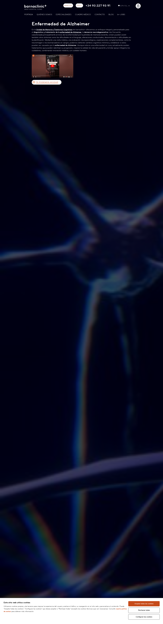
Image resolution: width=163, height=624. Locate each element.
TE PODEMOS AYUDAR (47, 82)
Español (123, 6)
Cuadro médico (83, 14)
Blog (111, 14)
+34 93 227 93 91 (98, 5)
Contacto (100, 14)
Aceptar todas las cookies (144, 603)
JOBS (121, 14)
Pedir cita (68, 6)
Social (79, 6)
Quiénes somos (44, 14)
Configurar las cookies (144, 617)
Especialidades (63, 14)
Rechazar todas (144, 610)
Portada (28, 14)
